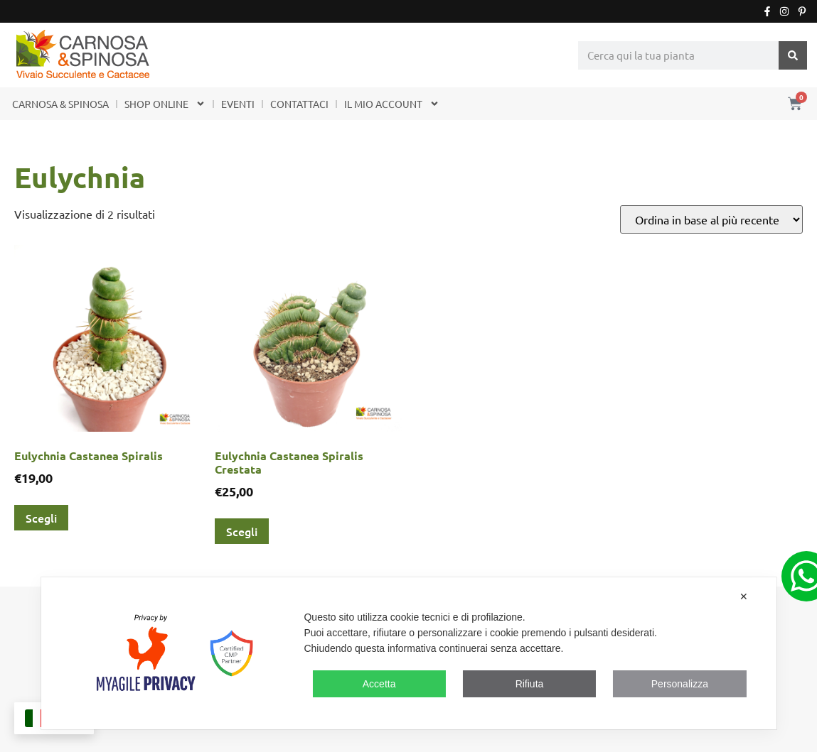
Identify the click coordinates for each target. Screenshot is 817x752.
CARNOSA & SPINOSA (60, 103)
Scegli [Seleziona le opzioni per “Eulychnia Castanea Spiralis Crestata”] (241, 531)
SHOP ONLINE (164, 103)
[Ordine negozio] (711, 219)
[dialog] (408, 653)
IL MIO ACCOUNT (391, 103)
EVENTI (238, 103)
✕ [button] (743, 596)
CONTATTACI (299, 103)
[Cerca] (793, 55)
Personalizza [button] (679, 684)
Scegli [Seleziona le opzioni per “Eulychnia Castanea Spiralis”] (41, 517)
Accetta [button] (379, 684)
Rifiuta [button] (530, 684)
